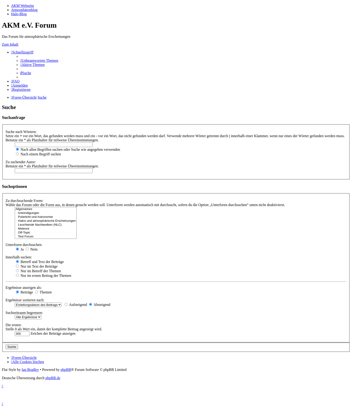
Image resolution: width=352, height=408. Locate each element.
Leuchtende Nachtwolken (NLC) (45, 225)
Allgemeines (45, 209)
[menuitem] (39, 60)
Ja (20, 249)
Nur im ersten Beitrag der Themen (43, 276)
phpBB (65, 370)
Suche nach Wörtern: (21, 132)
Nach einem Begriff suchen (38, 154)
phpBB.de (52, 378)
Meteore (45, 229)
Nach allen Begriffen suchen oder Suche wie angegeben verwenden (68, 149)
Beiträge (24, 292)
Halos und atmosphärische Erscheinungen (45, 221)
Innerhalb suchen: (19, 257)
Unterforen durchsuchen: (24, 245)
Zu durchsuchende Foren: (24, 201)
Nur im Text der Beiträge (36, 266)
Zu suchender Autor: (21, 162)
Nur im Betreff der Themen (38, 271)
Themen (43, 292)
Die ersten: (14, 325)
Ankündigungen (45, 213)
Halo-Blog (19, 14)
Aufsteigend (76, 305)
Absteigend (99, 305)
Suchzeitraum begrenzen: (24, 313)
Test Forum (45, 237)
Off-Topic (45, 233)
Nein (31, 249)
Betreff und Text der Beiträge (40, 262)
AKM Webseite (22, 6)
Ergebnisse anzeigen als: (24, 288)
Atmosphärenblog (24, 10)
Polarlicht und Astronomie (45, 217)
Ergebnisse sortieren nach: (25, 300)
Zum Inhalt (10, 44)
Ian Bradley (30, 370)
